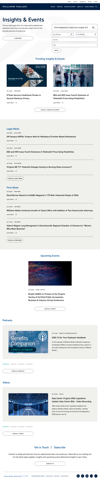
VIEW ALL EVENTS (50, 309)
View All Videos (18, 433)
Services (59, 6)
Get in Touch (42, 447)
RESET (56, 50)
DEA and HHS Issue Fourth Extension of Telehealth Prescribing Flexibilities (40, 151)
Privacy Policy (64, 476)
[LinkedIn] (78, 476)
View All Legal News (20, 178)
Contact (95, 1)
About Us (80, 6)
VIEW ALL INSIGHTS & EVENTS (50, 110)
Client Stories (89, 6)
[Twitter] (82, 476)
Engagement (82, 1)
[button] (6, 426)
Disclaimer (57, 476)
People (53, 6)
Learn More (10, 103)
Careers (75, 1)
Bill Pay (90, 1)
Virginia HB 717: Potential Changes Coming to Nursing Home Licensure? (39, 167)
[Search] (93, 27)
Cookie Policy (49, 476)
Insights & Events (70, 6)
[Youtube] (91, 476)
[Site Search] (96, 6)
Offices (69, 1)
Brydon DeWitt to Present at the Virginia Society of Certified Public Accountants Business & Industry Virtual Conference (46, 297)
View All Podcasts (18, 371)
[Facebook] (87, 476)
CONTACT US (50, 463)
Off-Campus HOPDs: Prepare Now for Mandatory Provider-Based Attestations (41, 136)
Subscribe (59, 447)
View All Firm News (19, 240)
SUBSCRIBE (18, 38)
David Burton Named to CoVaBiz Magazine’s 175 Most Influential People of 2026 (42, 195)
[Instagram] (95, 476)
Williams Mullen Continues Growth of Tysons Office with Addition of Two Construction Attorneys (50, 210)
